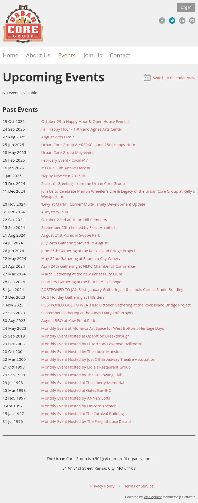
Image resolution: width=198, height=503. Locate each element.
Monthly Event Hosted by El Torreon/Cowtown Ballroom (91, 343)
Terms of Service (138, 486)
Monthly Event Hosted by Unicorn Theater (78, 405)
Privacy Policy (102, 486)
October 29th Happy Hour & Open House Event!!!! (85, 121)
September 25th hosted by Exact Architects (79, 227)
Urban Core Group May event (67, 152)
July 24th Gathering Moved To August (74, 242)
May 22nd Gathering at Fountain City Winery (80, 258)
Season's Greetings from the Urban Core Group (83, 183)
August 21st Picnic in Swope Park (70, 235)
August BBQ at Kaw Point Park (68, 320)
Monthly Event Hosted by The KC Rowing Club (81, 374)
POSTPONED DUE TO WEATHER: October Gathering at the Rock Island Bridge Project (116, 304)
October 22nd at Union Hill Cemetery (74, 219)
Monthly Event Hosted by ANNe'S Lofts (75, 398)
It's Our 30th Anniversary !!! (65, 167)
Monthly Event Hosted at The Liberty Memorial (82, 382)
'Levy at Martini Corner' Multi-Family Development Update (93, 204)
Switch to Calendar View (174, 77)
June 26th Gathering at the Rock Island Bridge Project (88, 250)
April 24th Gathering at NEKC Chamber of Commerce (88, 266)
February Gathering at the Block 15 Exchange (81, 281)
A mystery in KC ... (57, 211)
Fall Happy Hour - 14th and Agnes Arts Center (81, 129)
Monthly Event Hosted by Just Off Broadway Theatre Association (98, 359)
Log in (186, 7)
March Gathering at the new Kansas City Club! (81, 273)
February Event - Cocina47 (64, 160)
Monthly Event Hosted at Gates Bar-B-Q (76, 390)
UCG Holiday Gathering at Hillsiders (72, 297)
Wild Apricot (153, 497)
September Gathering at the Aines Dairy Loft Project (87, 312)
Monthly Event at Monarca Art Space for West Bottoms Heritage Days (102, 328)
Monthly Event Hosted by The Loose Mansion (81, 351)
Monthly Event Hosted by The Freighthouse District (86, 421)
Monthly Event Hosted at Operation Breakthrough (85, 336)
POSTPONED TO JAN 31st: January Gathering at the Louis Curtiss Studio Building (112, 289)
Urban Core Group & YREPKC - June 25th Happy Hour (88, 144)
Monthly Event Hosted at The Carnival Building (82, 413)
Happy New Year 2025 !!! (63, 175)
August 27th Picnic (57, 136)
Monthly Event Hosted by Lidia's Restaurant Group (86, 367)
